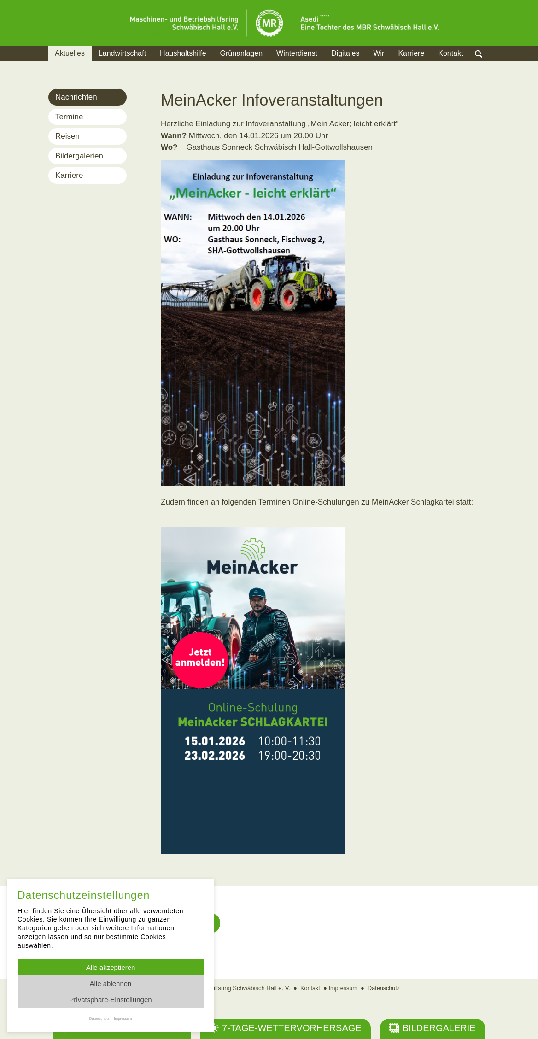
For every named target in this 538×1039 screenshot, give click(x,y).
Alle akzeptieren (110, 967)
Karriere (411, 53)
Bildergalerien (79, 156)
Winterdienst (296, 53)
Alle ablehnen (111, 983)
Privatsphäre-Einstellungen (110, 1000)
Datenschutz (384, 988)
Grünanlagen (241, 53)
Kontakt (450, 53)
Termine (69, 116)
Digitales (345, 53)
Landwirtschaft (122, 53)
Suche (487, 65)
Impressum (342, 988)
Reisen (67, 136)
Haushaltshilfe (183, 53)
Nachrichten (76, 97)
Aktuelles (70, 53)
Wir (378, 53)
